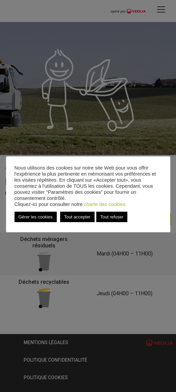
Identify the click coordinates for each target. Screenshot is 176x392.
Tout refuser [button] (112, 216)
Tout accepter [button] (77, 216)
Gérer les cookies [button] (36, 216)
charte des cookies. (105, 204)
